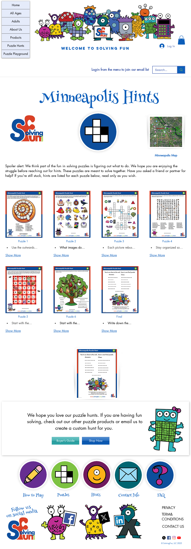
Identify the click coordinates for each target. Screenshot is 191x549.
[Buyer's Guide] (65, 441)
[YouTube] (179, 538)
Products (15, 38)
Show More (13, 255)
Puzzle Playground (15, 54)
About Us (16, 29)
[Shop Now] (95, 441)
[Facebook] (169, 538)
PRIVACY (168, 507)
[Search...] (162, 70)
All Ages (15, 13)
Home (16, 5)
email (126, 422)
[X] (164, 538)
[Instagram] (174, 538)
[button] (181, 40)
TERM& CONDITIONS (173, 516)
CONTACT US (173, 526)
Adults (16, 21)
